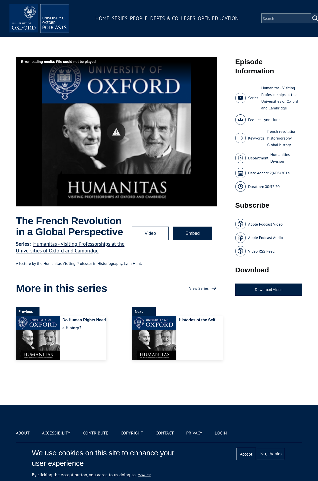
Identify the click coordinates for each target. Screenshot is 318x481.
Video (150, 233)
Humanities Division (280, 158)
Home (102, 18)
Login (221, 433)
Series (119, 18)
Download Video (268, 289)
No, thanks (270, 453)
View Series (199, 288)
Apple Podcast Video (265, 224)
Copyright (131, 433)
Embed (193, 233)
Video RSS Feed (261, 251)
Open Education (218, 18)
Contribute (95, 433)
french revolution (281, 131)
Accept (246, 454)
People (139, 18)
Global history (279, 144)
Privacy (194, 433)
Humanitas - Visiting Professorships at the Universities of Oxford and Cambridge (70, 247)
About (23, 433)
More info (144, 475)
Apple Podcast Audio (265, 237)
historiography (279, 138)
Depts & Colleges (173, 18)
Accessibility (56, 433)
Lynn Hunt (271, 119)
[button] (116, 132)
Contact (165, 433)
